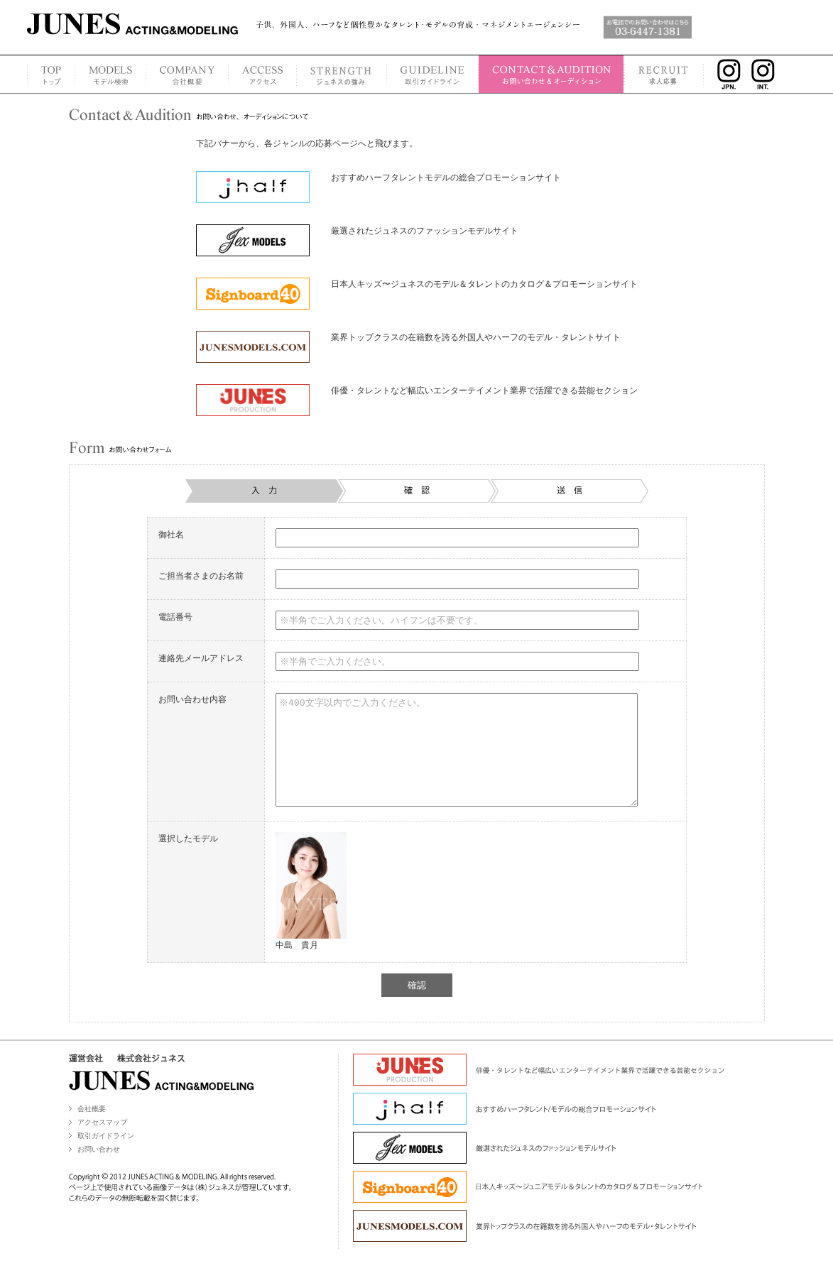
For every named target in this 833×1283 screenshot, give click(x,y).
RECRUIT (664, 74)
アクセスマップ (102, 1143)
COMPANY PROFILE (187, 74)
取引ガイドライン (105, 1157)
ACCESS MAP (262, 74)
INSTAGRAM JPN (725, 74)
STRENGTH (341, 74)
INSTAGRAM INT (767, 74)
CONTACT (551, 74)
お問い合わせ (98, 1170)
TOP (51, 74)
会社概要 (91, 1130)
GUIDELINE (432, 74)
